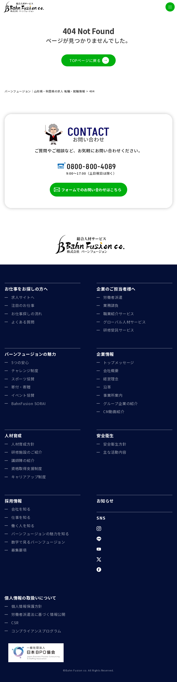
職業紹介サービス (118, 313)
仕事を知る (21, 517)
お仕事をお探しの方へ (26, 289)
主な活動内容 (115, 452)
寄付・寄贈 (21, 387)
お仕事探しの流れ (26, 313)
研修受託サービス (118, 330)
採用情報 (13, 501)
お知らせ (105, 501)
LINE (107, 538)
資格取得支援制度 (26, 468)
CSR (15, 622)
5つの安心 (20, 362)
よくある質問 (23, 322)
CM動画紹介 (113, 411)
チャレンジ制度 (24, 370)
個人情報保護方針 (26, 606)
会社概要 (111, 370)
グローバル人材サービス (124, 322)
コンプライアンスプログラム (36, 631)
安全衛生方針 (115, 444)
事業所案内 (113, 395)
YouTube (111, 549)
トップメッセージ (118, 362)
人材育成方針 (23, 444)
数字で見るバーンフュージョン (38, 542)
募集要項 (19, 550)
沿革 (107, 387)
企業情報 (105, 354)
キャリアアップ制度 (28, 476)
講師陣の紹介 (23, 460)
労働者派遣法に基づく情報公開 (38, 614)
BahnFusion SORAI (28, 403)
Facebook (112, 569)
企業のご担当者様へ (116, 289)
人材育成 (13, 435)
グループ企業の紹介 (120, 403)
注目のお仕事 (23, 305)
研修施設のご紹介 (26, 452)
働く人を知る (23, 525)
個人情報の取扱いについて (30, 598)
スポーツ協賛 (23, 379)
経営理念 (111, 379)
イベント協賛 (23, 395)
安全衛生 (105, 435)
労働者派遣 (113, 297)
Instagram (112, 528)
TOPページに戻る (85, 60)
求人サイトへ (23, 297)
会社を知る (21, 509)
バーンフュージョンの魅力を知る (40, 533)
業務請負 (111, 305)
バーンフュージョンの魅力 (30, 354)
